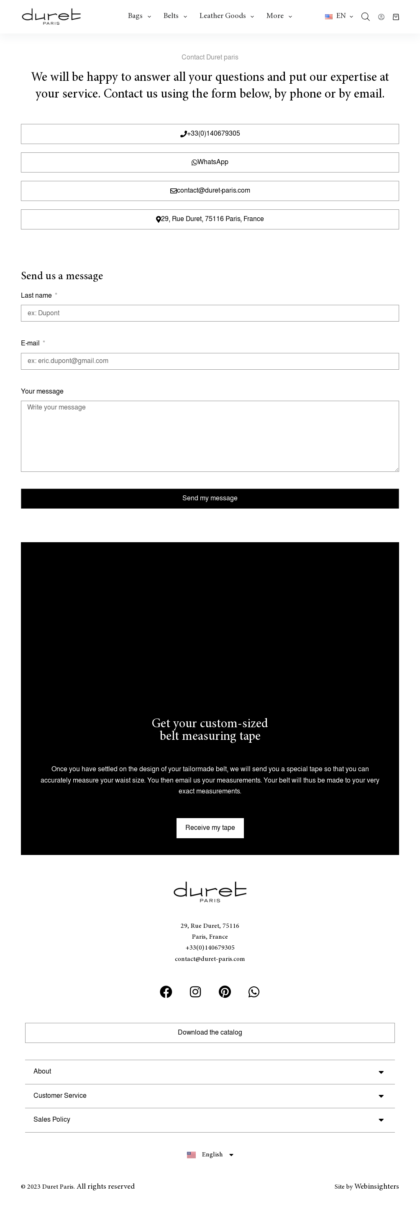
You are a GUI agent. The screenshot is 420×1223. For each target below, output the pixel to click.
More (280, 17)
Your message (42, 391)
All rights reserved (106, 1187)
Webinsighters (376, 1187)
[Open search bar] (365, 17)
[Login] (381, 17)
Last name (37, 296)
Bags (141, 17)
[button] (339, 16)
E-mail (31, 343)
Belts (177, 17)
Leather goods (229, 17)
